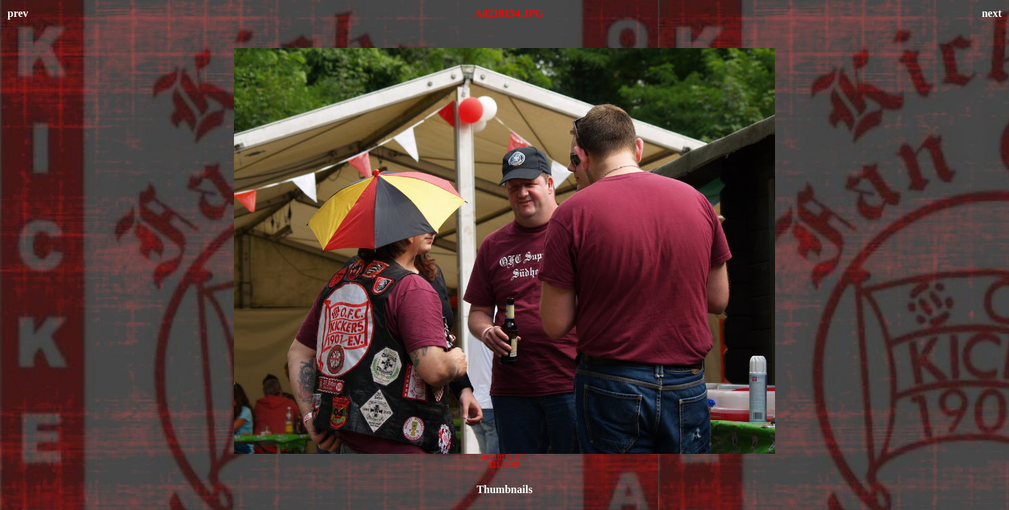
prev (17, 13)
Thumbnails (505, 489)
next (992, 13)
